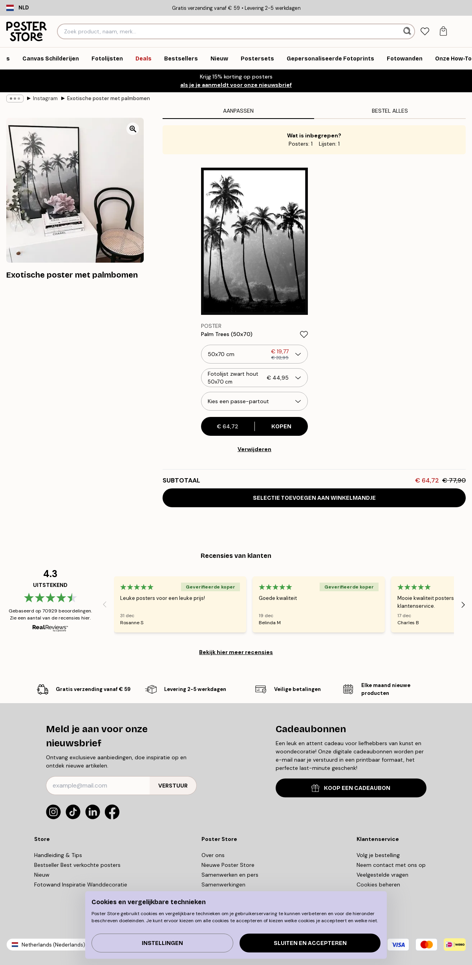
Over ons (213, 855)
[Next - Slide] (463, 604)
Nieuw (41, 874)
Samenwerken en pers (229, 874)
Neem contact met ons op (391, 864)
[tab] (424, 31)
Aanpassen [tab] (238, 110)
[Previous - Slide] (104, 604)
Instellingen (162, 943)
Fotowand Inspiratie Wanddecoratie (80, 884)
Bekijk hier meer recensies (236, 652)
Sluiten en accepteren (310, 943)
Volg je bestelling (378, 855)
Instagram (45, 98)
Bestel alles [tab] (390, 110)
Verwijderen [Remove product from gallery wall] (254, 449)
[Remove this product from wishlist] (304, 334)
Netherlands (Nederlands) (53, 944)
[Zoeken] (408, 31)
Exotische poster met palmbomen (108, 98)
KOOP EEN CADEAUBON (350, 788)
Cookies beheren (378, 884)
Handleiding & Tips (58, 855)
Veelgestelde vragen (382, 874)
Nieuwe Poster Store (227, 864)
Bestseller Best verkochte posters (77, 864)
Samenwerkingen (223, 884)
